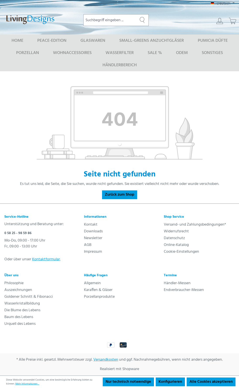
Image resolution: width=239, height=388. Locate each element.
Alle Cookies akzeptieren (211, 382)
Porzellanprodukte (99, 297)
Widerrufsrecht (176, 231)
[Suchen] (142, 20)
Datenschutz (174, 238)
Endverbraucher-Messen (184, 290)
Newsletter (93, 238)
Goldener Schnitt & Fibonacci (28, 297)
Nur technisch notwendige (128, 382)
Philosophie (14, 283)
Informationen (95, 216)
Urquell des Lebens (20, 324)
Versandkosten (105, 360)
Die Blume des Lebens (22, 310)
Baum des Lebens (18, 317)
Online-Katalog (176, 245)
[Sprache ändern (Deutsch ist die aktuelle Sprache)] (223, 3)
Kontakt (90, 224)
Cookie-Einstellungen (181, 252)
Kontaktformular (46, 259)
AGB (87, 245)
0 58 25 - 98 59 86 (18, 233)
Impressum (93, 252)
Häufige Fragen (96, 275)
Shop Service (174, 216)
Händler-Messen (177, 283)
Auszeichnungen (18, 290)
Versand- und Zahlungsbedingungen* (195, 224)
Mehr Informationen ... (27, 384)
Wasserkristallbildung (22, 303)
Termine (170, 275)
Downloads (93, 231)
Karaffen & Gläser (98, 290)
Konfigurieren (170, 382)
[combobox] (109, 20)
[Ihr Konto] (219, 21)
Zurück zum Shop (119, 194)
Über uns (11, 275)
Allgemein (92, 283)
